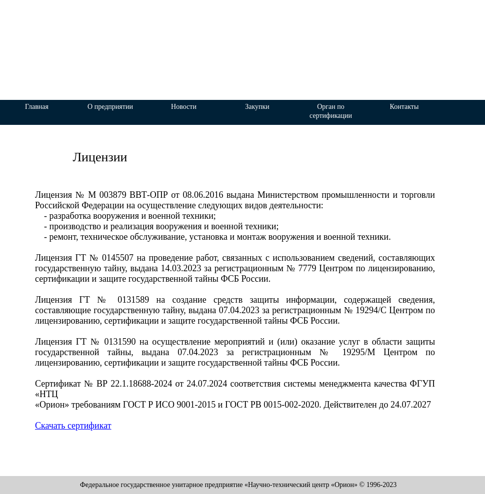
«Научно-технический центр (228, 26)
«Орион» (232, 49)
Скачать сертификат (73, 426)
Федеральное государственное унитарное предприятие (225, 10)
